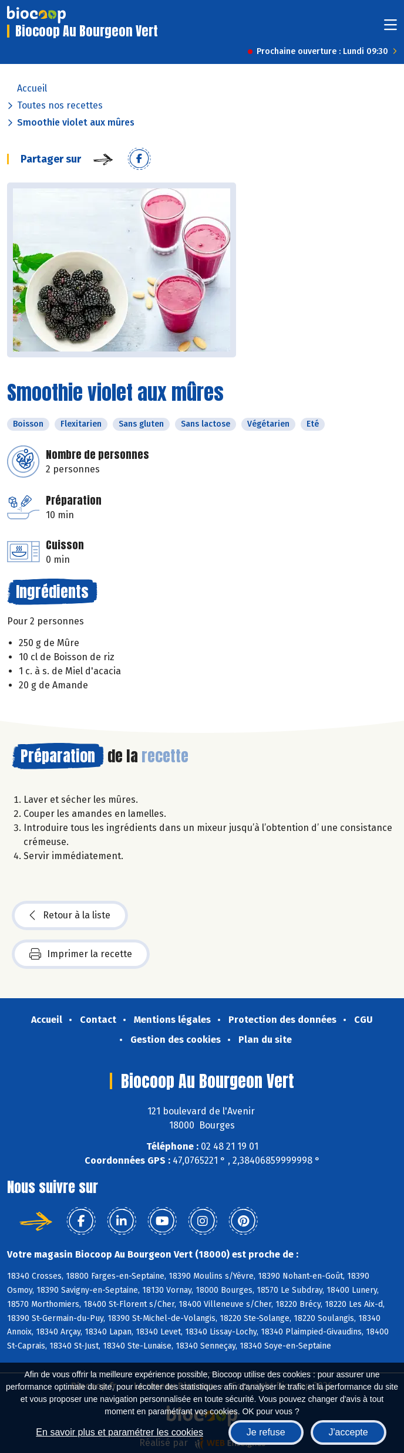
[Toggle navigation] (390, 28)
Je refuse (266, 1432)
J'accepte (348, 1432)
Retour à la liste (69, 915)
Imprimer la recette (80, 954)
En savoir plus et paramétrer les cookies (119, 1432)
